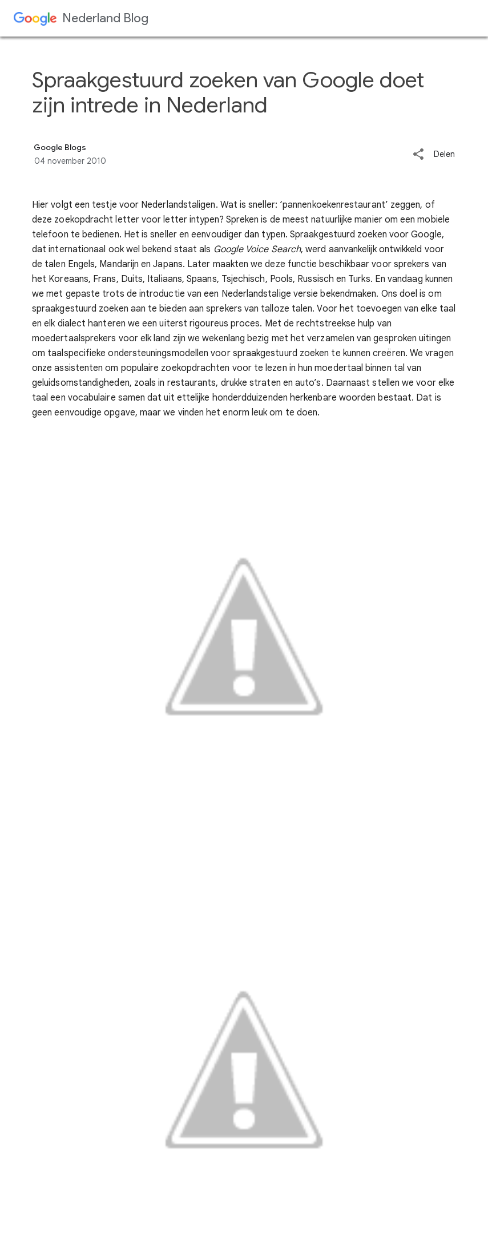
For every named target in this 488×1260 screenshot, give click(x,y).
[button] (418, 155)
